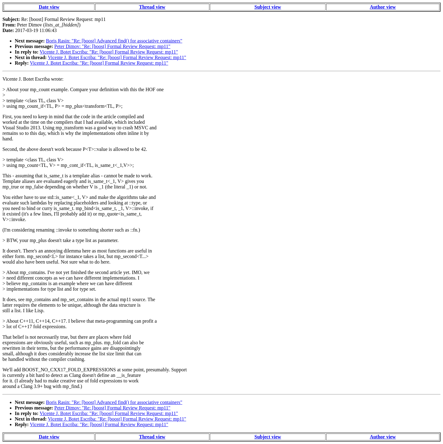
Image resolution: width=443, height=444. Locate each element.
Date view (49, 7)
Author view (383, 7)
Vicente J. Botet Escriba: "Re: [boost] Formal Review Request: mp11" (109, 51)
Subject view (267, 7)
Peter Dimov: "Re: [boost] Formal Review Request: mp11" (112, 46)
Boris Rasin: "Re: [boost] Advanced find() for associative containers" (114, 40)
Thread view (152, 7)
